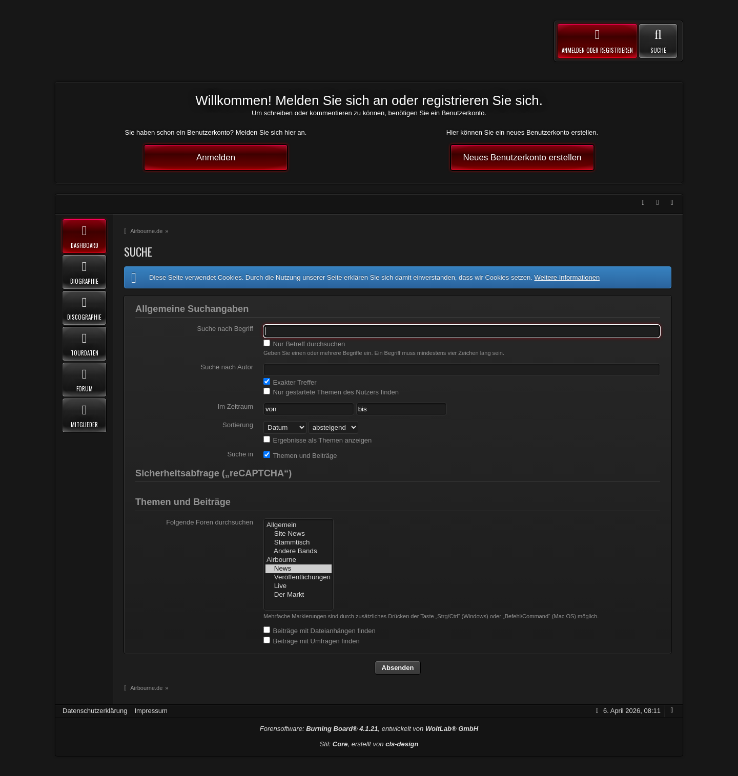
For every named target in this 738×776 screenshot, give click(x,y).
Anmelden (215, 157)
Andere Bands (298, 551)
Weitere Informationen (567, 277)
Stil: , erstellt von (369, 744)
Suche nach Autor (226, 367)
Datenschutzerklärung (95, 711)
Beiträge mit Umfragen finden (311, 641)
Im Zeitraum (235, 406)
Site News (298, 534)
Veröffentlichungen (298, 577)
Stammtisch (298, 542)
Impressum (150, 711)
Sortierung (237, 425)
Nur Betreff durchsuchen (304, 344)
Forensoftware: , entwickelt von (369, 728)
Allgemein (298, 525)
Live (298, 586)
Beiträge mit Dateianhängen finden (319, 630)
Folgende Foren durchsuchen (209, 522)
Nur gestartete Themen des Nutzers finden (331, 392)
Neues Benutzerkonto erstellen (522, 157)
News (298, 568)
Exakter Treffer (290, 382)
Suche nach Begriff (225, 328)
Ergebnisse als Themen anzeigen (317, 440)
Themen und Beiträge (300, 455)
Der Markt (298, 595)
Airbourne (298, 560)
